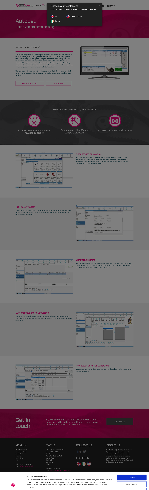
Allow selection (131, 470)
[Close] (99, 6)
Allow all (132, 463)
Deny (132, 476)
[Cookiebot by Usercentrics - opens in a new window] (13, 486)
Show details (108, 486)
